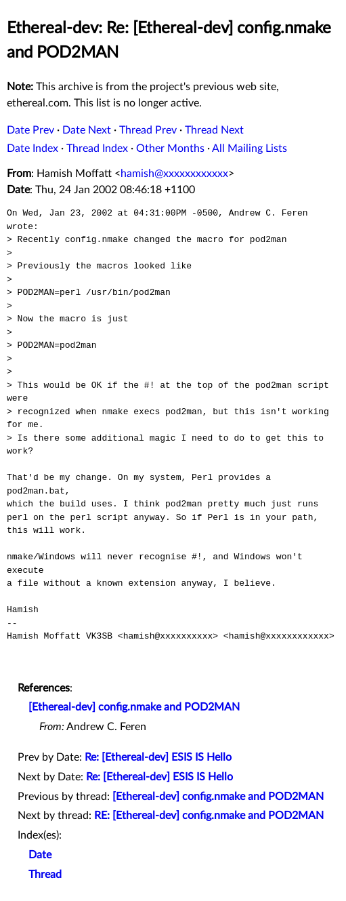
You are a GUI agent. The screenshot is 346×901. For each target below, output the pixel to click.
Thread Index (97, 148)
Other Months (170, 148)
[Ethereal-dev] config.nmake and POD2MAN (134, 707)
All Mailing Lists (249, 148)
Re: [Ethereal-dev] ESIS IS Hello (158, 757)
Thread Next (214, 130)
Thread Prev (148, 130)
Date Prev (30, 130)
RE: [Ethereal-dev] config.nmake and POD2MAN (209, 815)
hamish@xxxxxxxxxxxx (174, 173)
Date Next (86, 130)
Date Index (32, 148)
